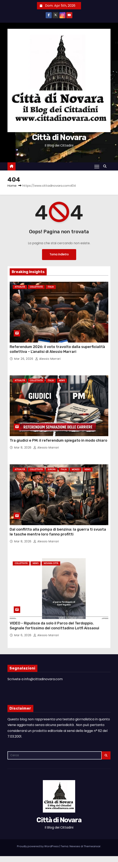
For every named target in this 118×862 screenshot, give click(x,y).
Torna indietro (59, 254)
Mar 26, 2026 (24, 359)
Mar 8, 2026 (23, 447)
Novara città (51, 563)
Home (12, 185)
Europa (52, 469)
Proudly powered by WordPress (38, 846)
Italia (51, 286)
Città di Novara (59, 137)
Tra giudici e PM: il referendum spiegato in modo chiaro (58, 440)
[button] (106, 166)
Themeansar (92, 846)
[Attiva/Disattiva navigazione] (96, 166)
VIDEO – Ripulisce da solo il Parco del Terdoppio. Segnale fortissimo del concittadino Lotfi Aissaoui (54, 625)
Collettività (36, 286)
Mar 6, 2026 (23, 635)
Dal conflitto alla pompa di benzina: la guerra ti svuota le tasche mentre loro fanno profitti (58, 531)
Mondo (75, 469)
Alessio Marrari (48, 359)
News (62, 380)
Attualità (20, 286)
